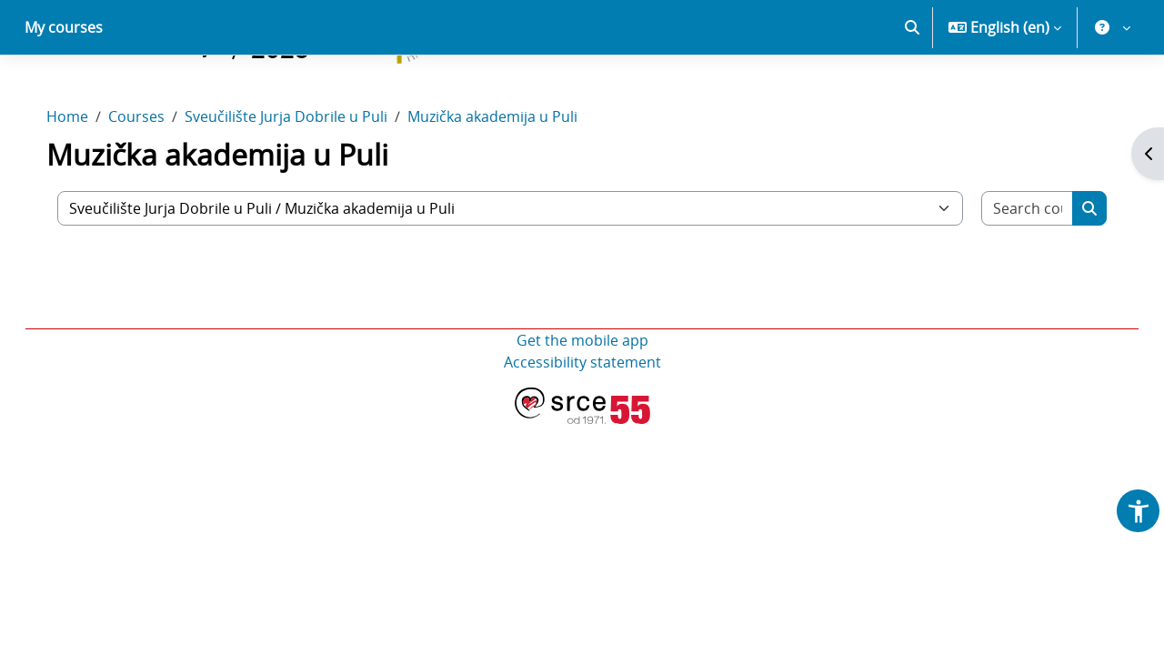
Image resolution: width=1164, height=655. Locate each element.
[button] (912, 91)
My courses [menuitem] (64, 91)
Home (85, 180)
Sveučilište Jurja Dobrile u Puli (304, 180)
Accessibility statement (582, 426)
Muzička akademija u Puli (511, 180)
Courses (154, 180)
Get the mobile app (582, 404)
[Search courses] (1012, 272)
